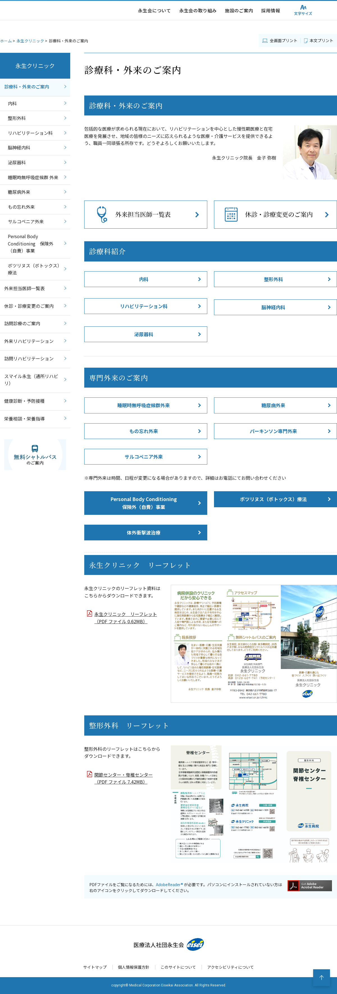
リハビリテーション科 (144, 306)
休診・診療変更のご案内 (29, 305)
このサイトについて (179, 967)
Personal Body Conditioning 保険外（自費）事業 (143, 502)
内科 (144, 279)
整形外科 (273, 279)
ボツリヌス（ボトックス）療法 (273, 498)
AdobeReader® (170, 884)
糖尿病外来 (273, 405)
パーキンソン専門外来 (273, 431)
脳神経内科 (273, 307)
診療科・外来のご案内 (26, 86)
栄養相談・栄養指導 (24, 418)
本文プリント (321, 40)
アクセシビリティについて (234, 967)
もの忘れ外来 (143, 431)
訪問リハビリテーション (29, 358)
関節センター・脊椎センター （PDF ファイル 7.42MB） (123, 778)
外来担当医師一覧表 (24, 288)
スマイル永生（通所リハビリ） (31, 380)
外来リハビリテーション (29, 341)
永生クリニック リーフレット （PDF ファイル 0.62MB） (125, 618)
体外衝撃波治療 (143, 532)
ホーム (6, 41)
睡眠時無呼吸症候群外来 (143, 405)
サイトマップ (91, 967)
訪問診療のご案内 (24, 323)
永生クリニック (30, 41)
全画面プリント (283, 40)
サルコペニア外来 (144, 456)
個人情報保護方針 (132, 967)
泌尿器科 (143, 334)
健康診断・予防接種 (24, 400)
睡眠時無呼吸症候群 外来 (33, 177)
